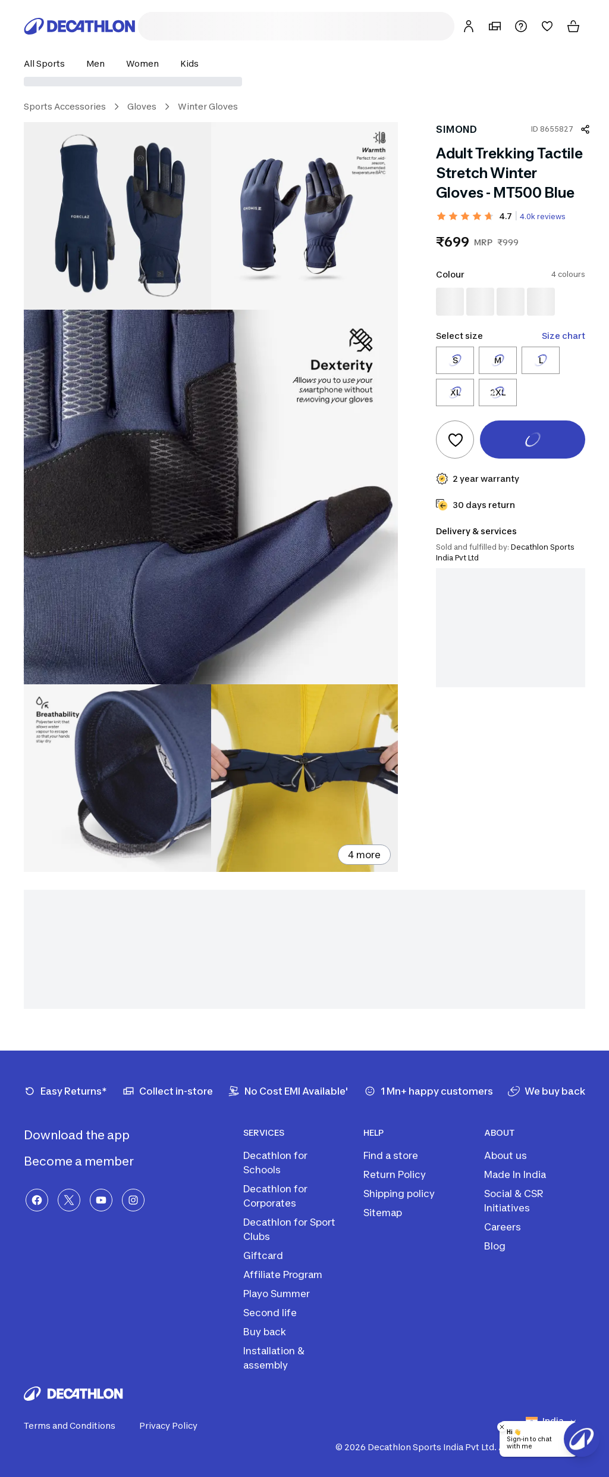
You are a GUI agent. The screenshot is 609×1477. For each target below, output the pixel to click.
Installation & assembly (273, 1358)
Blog (495, 1246)
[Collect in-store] (168, 1091)
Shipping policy (399, 1193)
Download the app (86, 1135)
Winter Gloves (208, 106)
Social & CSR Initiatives (514, 1201)
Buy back (264, 1332)
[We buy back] (546, 1091)
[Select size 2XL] (498, 392)
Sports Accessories (65, 106)
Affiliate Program (282, 1274)
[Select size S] (455, 360)
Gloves (141, 106)
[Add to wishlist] (455, 439)
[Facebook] (37, 1200)
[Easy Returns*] (65, 1091)
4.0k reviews (543, 216)
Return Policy (394, 1174)
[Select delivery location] (304, 81)
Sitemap (382, 1213)
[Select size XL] (455, 392)
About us (505, 1155)
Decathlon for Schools (275, 1162)
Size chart (563, 336)
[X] (69, 1200)
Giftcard (263, 1255)
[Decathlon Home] (80, 26)
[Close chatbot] (502, 1427)
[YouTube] (101, 1200)
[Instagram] (133, 1200)
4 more (364, 855)
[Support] (521, 26)
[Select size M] (498, 360)
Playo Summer (276, 1294)
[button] (48, 63)
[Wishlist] (547, 26)
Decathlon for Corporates (275, 1196)
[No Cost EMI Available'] (288, 1091)
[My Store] (495, 26)
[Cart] (573, 26)
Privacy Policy (175, 1426)
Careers (502, 1227)
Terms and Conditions (77, 1426)
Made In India (515, 1174)
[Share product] (585, 129)
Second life (270, 1313)
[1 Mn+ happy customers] (428, 1091)
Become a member (88, 1161)
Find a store (390, 1155)
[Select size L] (541, 360)
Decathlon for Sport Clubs (289, 1229)
